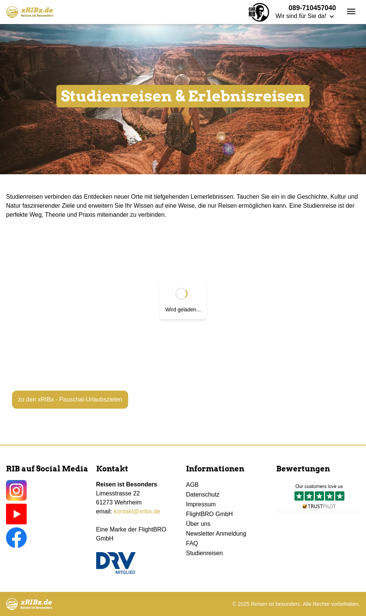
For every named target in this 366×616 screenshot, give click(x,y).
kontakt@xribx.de (137, 511)
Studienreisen (204, 553)
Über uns (198, 524)
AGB (192, 485)
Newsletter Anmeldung (216, 533)
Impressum (201, 504)
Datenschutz (202, 494)
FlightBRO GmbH (209, 514)
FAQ (192, 543)
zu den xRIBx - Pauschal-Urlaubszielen (70, 399)
